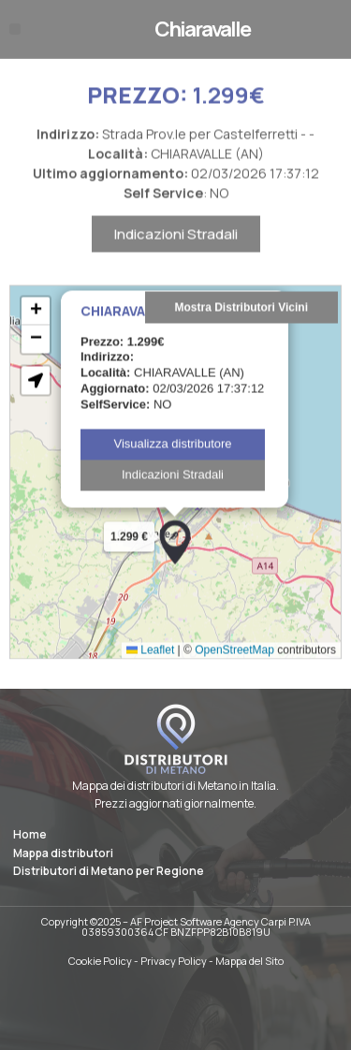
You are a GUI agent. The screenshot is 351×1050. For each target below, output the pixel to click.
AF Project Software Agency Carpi (208, 921)
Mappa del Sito (249, 961)
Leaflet (150, 667)
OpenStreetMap (234, 667)
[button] (15, 29)
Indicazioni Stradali (176, 252)
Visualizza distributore (172, 461)
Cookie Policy (100, 961)
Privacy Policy (173, 961)
